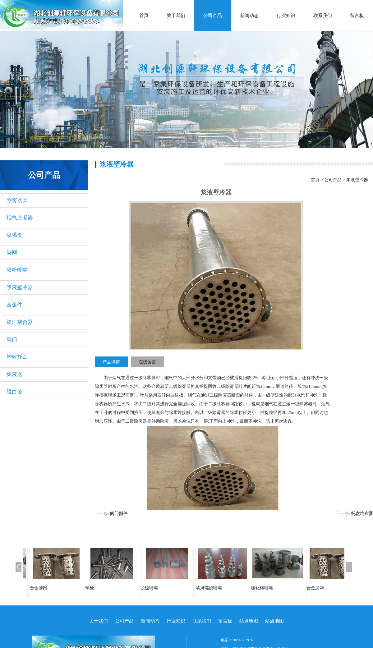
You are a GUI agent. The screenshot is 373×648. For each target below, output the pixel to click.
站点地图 (248, 620)
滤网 (12, 252)
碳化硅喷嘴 (262, 588)
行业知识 (286, 15)
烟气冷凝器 (20, 218)
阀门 (12, 339)
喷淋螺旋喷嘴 (209, 588)
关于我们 (176, 15)
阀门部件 (118, 513)
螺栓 (89, 588)
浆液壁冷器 (20, 287)
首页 (144, 15)
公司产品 (212, 15)
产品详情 (111, 362)
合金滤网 (38, 588)
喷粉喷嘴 (17, 270)
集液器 (14, 374)
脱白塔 (14, 392)
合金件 (14, 305)
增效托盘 (17, 357)
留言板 (357, 15)
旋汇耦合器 (20, 322)
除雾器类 (17, 200)
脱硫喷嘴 (149, 588)
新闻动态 (249, 15)
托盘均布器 (362, 513)
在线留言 (147, 362)
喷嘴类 (14, 235)
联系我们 (322, 15)
